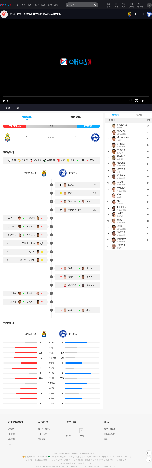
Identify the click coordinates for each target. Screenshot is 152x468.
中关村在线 (42, 434)
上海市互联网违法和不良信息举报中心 (64, 457)
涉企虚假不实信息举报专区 (103, 460)
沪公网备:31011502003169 (34, 457)
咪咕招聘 (11, 434)
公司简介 (11, 429)
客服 (106, 439)
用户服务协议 (109, 429)
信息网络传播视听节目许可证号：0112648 (98, 466)
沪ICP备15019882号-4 (91, 457)
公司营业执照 (121, 460)
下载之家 (41, 439)
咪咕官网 (11, 439)
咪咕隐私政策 (109, 434)
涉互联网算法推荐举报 (81, 460)
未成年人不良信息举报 (59, 460)
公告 (9, 444)
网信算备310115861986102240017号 (116, 457)
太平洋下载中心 (44, 429)
